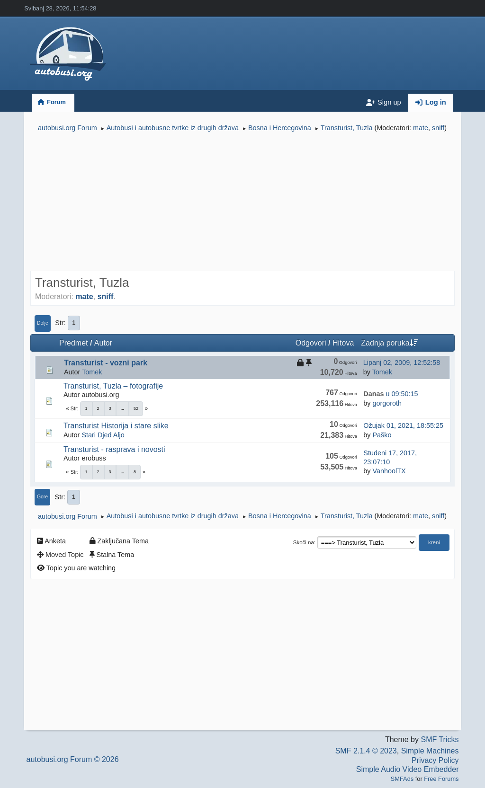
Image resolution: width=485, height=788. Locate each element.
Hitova (343, 343)
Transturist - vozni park (105, 363)
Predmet (73, 343)
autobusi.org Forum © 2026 (73, 759)
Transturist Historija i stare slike (116, 426)
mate (420, 128)
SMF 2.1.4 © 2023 (366, 751)
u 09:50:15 (390, 394)
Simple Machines (430, 751)
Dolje (42, 323)
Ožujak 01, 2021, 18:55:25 (403, 425)
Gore (42, 496)
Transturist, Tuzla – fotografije (113, 386)
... (123, 408)
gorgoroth (387, 403)
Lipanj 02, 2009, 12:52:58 (401, 362)
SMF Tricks (439, 739)
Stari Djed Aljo (102, 435)
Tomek (92, 372)
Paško (381, 435)
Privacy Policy (435, 760)
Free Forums (441, 778)
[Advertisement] (242, 202)
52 (136, 408)
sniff (438, 128)
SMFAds (402, 778)
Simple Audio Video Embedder (407, 769)
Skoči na (303, 542)
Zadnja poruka (389, 343)
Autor (103, 343)
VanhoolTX (388, 471)
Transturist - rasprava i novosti (114, 449)
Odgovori (311, 343)
